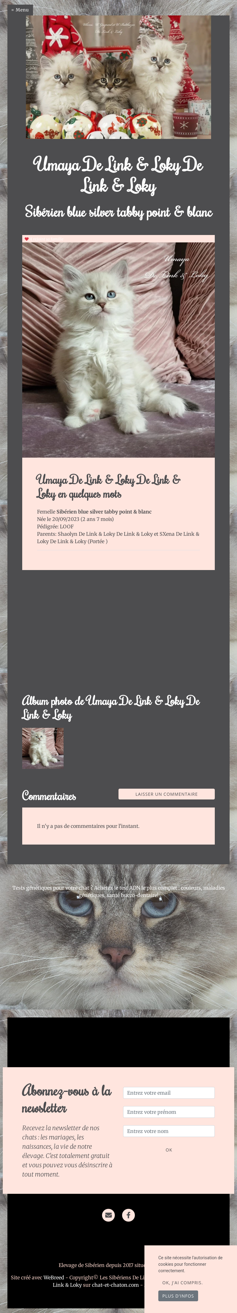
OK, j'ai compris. (182, 1283)
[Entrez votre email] (169, 1093)
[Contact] (108, 1215)
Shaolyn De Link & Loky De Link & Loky (106, 534)
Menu (22, 10)
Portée (97, 541)
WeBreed (54, 1277)
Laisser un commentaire (166, 794)
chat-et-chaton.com (116, 1285)
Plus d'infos (178, 1296)
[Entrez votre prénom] (169, 1112)
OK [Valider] (169, 1150)
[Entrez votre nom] (169, 1131)
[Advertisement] (118, 635)
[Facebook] (128, 1215)
